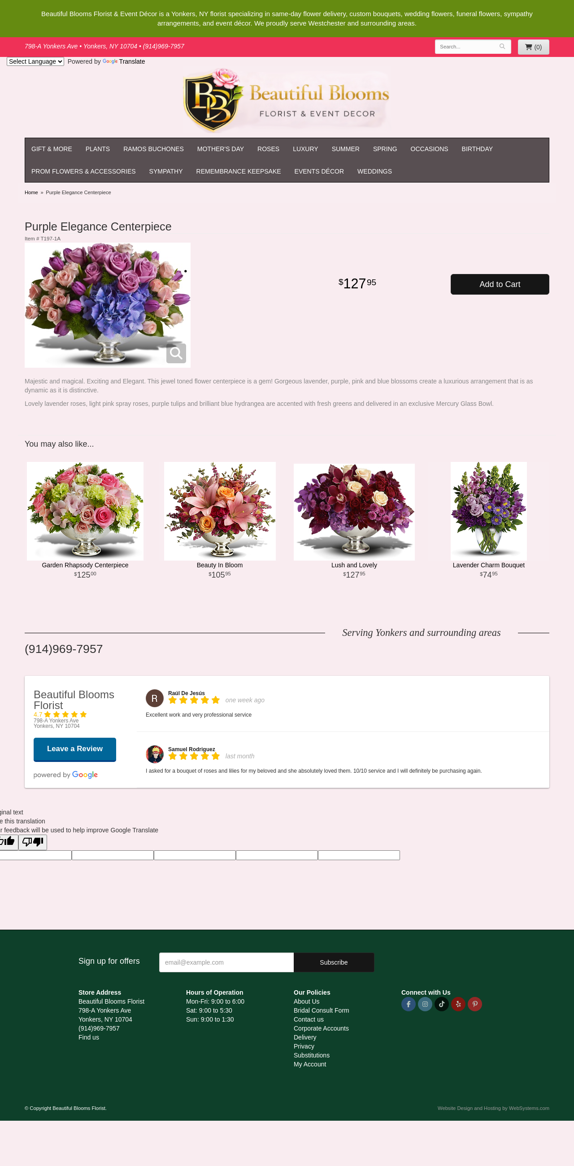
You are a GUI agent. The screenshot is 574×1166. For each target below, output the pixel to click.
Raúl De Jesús (186, 693)
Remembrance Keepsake (238, 171)
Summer (346, 148)
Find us (88, 1037)
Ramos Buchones (153, 148)
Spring (385, 148)
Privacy (304, 1046)
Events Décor (319, 171)
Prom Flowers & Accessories (83, 171)
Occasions (429, 148)
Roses (268, 148)
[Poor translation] (32, 842)
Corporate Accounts (321, 1028)
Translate (124, 61)
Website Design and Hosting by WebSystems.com (493, 1108)
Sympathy (166, 171)
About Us (307, 1001)
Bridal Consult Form (321, 1010)
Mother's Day (220, 148)
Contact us (309, 1019)
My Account (310, 1064)
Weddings (374, 171)
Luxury (305, 148)
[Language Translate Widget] (35, 61)
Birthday (477, 148)
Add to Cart (499, 284)
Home (31, 192)
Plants (98, 148)
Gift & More (51, 148)
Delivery (305, 1037)
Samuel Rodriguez (191, 749)
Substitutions (312, 1055)
